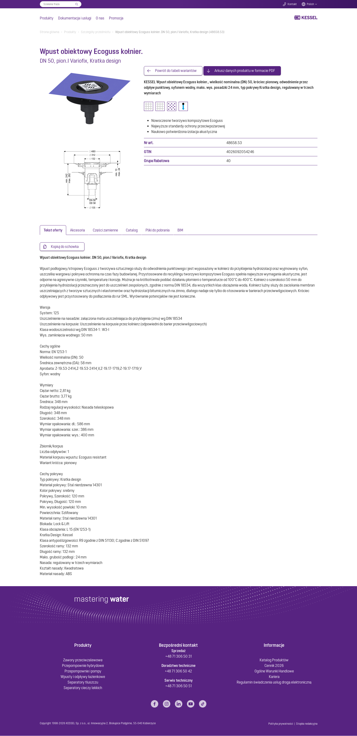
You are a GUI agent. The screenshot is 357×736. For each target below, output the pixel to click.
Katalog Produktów (274, 660)
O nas (100, 18)
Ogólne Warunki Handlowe (274, 671)
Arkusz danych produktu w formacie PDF (244, 71)
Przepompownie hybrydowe (83, 666)
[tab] (53, 230)
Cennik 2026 (274, 666)
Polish (310, 4)
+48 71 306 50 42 (178, 671)
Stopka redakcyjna (306, 724)
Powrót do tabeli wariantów (176, 71)
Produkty (46, 18)
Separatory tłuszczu (83, 682)
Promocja (116, 18)
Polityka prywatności (280, 724)
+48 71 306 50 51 (178, 686)
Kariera (274, 677)
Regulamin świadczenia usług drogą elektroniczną (274, 682)
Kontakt (292, 4)
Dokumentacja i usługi (74, 18)
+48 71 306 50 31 (178, 656)
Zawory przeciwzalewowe (82, 660)
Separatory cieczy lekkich (83, 688)
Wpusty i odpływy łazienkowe (83, 677)
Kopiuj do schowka (65, 247)
